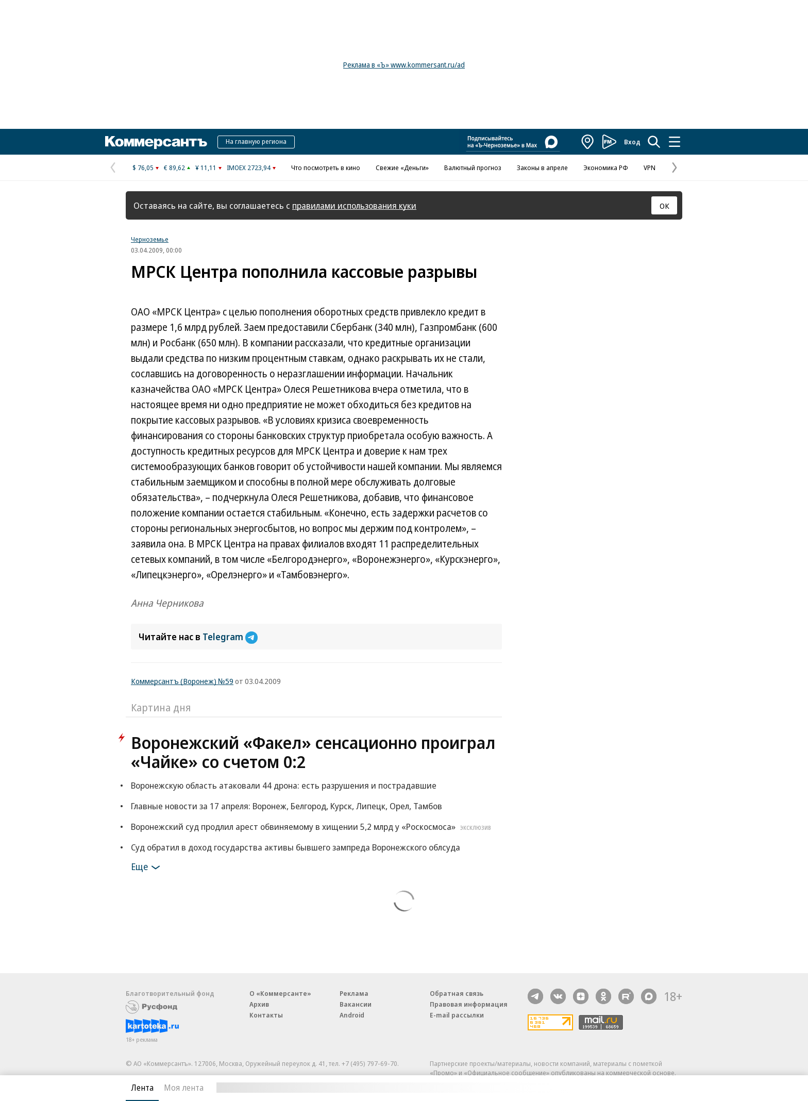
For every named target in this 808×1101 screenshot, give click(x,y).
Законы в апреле (542, 167)
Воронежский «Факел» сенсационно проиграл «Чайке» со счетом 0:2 (313, 752)
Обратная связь (456, 993)
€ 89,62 (174, 167)
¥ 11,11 (205, 167)
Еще (147, 867)
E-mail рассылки (457, 1015)
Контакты (266, 1015)
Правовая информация (469, 1004)
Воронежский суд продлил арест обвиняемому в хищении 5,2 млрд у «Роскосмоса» (312, 826)
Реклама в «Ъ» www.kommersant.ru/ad (404, 65)
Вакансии (356, 1004)
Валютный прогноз (472, 167)
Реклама (354, 993)
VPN (649, 167)
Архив (259, 1004)
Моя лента (184, 1087)
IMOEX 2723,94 (249, 167)
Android (352, 1015)
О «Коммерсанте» (280, 993)
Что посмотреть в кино (325, 167)
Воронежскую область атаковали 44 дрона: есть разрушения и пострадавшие (283, 785)
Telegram (230, 636)
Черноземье (150, 239)
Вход (632, 141)
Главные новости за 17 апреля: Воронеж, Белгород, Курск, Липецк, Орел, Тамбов (286, 806)
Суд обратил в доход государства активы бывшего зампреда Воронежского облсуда (295, 847)
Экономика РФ (605, 167)
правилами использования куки (354, 205)
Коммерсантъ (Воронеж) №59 (182, 681)
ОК (664, 206)
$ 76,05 (143, 167)
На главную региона (256, 141)
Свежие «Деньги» (402, 167)
